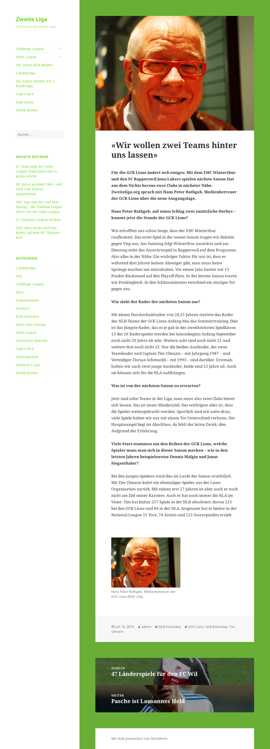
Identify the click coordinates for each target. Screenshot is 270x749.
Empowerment (27, 300)
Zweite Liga (31, 19)
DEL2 (20, 292)
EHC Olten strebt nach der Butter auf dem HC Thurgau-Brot (38, 233)
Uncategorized (27, 357)
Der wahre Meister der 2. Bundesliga (36, 83)
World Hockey (27, 110)
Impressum (24, 102)
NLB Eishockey (27, 316)
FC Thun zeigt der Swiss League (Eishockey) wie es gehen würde (36, 171)
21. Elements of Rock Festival (38, 220)
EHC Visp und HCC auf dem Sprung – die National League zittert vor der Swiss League (39, 207)
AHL (19, 276)
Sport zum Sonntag (31, 324)
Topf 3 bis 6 (25, 94)
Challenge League (30, 49)
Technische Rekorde (31, 340)
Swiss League (26, 57)
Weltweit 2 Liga (28, 365)
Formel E (23, 308)
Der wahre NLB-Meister (34, 65)
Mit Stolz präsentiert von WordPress (139, 738)
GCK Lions (196, 626)
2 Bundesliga (26, 73)
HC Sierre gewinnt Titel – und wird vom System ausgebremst (39, 189)
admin (146, 626)
